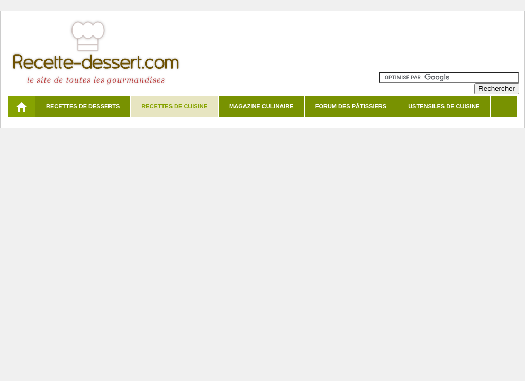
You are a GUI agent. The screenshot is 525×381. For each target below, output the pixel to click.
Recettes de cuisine (174, 106)
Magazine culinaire (261, 106)
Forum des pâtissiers (350, 106)
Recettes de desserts (83, 106)
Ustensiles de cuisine (443, 106)
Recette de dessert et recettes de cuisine (96, 52)
